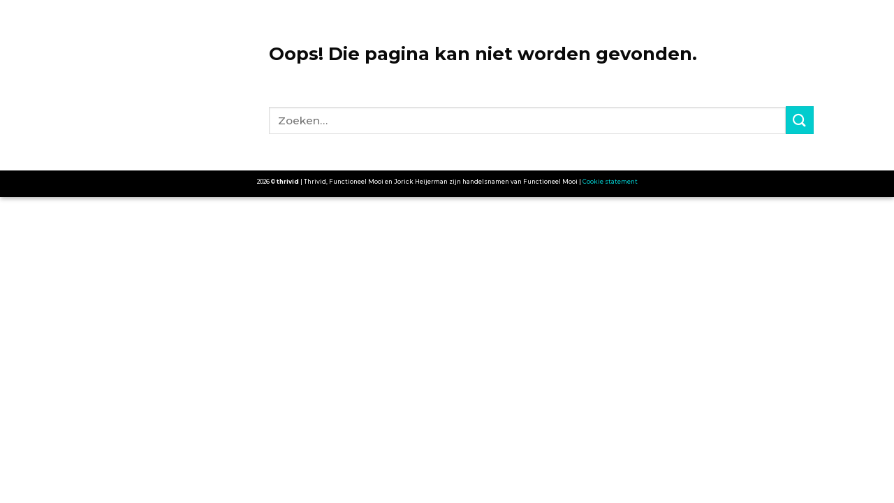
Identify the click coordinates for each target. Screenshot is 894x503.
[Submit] (800, 119)
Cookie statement (610, 181)
